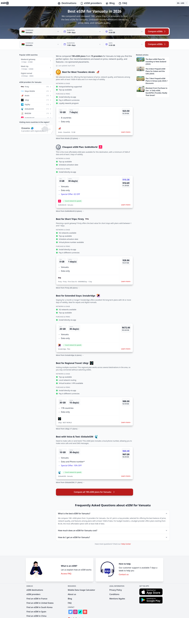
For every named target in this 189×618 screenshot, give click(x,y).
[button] (94, 110)
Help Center (126, 533)
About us (72, 583)
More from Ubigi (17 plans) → (68, 418)
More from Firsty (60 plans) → (68, 277)
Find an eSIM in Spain (36, 600)
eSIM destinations (35, 579)
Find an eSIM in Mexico (37, 609)
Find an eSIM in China (36, 605)
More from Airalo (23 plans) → (68, 127)
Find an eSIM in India (36, 613)
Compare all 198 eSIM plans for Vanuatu (94, 481)
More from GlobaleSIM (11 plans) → (70, 471)
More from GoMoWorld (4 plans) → (70, 200)
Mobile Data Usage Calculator (81, 579)
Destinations (67, 3)
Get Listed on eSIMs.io (79, 611)
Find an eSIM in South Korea (39, 596)
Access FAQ (66, 562)
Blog (110, 3)
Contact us (123, 563)
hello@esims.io (77, 607)
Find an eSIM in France (37, 587)
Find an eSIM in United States (40, 592)
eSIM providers (91, 3)
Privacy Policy (115, 579)
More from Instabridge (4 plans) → (70, 344)
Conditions (114, 583)
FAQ (122, 3)
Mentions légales (117, 587)
